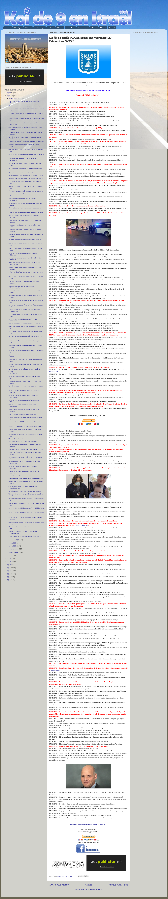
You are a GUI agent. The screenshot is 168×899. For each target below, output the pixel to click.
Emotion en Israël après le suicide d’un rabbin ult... (26, 142)
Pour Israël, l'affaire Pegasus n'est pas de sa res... (25, 360)
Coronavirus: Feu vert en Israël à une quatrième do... (26, 150)
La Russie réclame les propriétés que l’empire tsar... (25, 182)
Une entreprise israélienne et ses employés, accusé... (24, 216)
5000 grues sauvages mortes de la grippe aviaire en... (24, 373)
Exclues (8, 28)
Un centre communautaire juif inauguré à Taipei (26, 176)
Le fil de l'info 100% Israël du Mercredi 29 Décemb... (24, 254)
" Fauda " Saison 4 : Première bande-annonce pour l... (25, 282)
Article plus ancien (118, 884)
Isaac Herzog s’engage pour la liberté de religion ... (26, 119)
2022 (9, 93)
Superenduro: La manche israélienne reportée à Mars (26, 235)
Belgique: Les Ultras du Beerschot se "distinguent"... (22, 287)
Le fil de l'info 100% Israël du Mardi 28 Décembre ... (23, 320)
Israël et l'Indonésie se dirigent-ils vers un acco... (26, 427)
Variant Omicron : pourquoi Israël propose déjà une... (26, 495)
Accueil (112, 28)
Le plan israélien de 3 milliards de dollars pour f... (26, 195)
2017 (9, 565)
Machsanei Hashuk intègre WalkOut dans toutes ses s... (26, 482)
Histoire (51, 28)
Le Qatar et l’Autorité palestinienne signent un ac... (25, 377)
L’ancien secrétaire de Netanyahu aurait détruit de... (26, 114)
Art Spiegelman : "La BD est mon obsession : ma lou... (25, 315)
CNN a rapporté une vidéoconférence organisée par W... (25, 128)
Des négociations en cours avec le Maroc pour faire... (25, 292)
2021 (9, 96)
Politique (17, 28)
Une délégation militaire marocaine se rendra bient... (25, 209)
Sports (94, 28)
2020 (9, 556)
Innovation (70, 28)
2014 (9, 574)
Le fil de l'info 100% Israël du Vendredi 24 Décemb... (24, 401)
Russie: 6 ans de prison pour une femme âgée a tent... (25, 365)
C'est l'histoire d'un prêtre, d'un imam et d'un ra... (26, 191)
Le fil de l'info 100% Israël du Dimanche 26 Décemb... (24, 391)
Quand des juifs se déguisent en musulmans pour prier (26, 356)
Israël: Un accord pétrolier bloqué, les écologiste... (23, 406)
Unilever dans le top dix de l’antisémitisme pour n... (26, 173)
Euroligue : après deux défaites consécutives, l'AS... (24, 226)
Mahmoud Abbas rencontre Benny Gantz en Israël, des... (24, 263)
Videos (103, 28)
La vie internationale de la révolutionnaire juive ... (26, 337)
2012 (9, 580)
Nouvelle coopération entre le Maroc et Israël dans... (25, 346)
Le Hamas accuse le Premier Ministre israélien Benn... (25, 204)
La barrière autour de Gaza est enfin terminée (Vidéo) (25, 518)
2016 (9, 568)
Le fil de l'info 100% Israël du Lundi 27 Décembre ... (26, 351)
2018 (9, 562)
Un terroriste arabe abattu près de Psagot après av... (24, 462)
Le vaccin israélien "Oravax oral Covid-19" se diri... (25, 164)
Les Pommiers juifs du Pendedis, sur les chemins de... (25, 435)
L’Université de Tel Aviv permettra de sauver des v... (26, 273)
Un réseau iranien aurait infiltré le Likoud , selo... (26, 106)
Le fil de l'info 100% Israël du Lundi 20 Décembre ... (26, 514)
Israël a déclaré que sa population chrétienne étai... (25, 453)
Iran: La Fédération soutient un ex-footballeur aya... (25, 249)
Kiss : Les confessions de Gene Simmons (22, 414)
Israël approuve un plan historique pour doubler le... (26, 387)
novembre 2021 (14, 540)
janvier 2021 (14, 552)
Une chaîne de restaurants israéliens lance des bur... (26, 277)
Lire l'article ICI (82, 525)
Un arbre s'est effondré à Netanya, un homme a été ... (26, 528)
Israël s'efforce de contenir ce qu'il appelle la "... (26, 324)
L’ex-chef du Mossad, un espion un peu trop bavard (24, 410)
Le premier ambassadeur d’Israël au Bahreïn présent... (25, 259)
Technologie (39, 28)
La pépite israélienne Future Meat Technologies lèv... (26, 306)
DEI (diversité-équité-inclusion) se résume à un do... (25, 332)
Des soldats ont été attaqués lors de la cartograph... (23, 532)
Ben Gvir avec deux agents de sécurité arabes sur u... (26, 504)
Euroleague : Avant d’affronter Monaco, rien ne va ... (26, 342)
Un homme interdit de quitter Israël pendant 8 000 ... (25, 296)
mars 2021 (13, 546)
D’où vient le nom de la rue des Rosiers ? (23, 442)
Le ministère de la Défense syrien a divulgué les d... (26, 301)
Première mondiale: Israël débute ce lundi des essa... (25, 382)
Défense (28, 28)
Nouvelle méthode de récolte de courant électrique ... (23, 199)
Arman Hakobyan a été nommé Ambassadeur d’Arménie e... (24, 310)
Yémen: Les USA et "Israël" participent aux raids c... (26, 187)
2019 (9, 559)
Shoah (60, 28)
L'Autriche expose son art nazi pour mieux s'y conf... (24, 145)
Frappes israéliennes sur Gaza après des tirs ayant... (25, 268)
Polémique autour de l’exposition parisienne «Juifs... (26, 213)
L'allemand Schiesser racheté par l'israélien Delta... (25, 221)
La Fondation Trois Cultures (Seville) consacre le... (25, 169)
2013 (9, 577)
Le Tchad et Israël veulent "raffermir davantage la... (26, 110)
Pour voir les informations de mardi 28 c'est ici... (88, 825)
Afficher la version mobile (88, 889)
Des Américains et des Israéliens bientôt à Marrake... (24, 124)
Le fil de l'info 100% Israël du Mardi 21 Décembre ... (26, 509)
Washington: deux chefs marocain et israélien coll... (25, 430)
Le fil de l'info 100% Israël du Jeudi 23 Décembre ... (26, 423)
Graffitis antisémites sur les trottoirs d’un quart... (24, 472)
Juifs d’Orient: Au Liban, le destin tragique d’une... (26, 476)
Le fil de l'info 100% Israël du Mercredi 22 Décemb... (24, 467)
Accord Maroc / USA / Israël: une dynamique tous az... (26, 523)
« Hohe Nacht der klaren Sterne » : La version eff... (25, 418)
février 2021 (13, 549)
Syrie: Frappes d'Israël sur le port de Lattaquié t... (26, 327)
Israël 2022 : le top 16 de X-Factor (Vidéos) (24, 369)
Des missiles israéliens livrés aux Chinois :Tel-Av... (26, 449)
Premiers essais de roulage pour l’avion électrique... (23, 159)
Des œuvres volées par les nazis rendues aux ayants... (25, 445)
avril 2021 (13, 543)
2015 (9, 571)
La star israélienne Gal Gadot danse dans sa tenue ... (25, 240)
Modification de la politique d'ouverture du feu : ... (26, 536)
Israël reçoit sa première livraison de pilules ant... (25, 138)
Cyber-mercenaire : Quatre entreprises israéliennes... (23, 487)
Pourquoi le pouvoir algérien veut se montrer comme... (25, 230)
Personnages (83, 28)
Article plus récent (59, 884)
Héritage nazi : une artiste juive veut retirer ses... (26, 479)
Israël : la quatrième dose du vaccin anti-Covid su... (25, 245)
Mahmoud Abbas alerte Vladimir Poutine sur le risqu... (25, 133)
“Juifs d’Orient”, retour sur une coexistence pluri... (26, 439)
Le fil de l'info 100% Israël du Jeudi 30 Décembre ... (26, 155)
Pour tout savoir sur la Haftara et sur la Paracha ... (24, 102)
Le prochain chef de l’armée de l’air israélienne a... (26, 458)
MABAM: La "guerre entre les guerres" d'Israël (26, 179)
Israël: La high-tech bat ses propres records (25, 491)
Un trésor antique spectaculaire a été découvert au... (26, 499)
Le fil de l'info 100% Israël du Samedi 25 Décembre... (23, 396)
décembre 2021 (14, 98)
